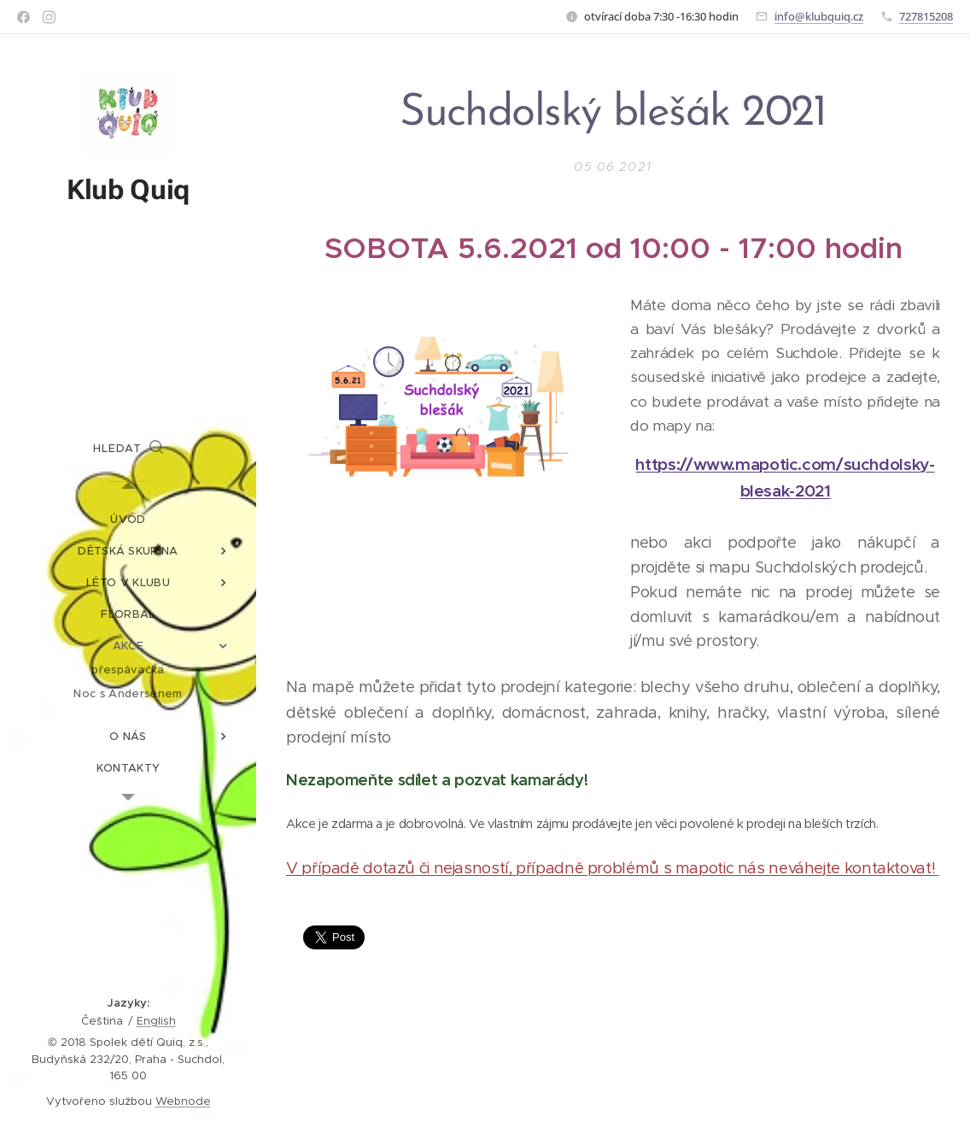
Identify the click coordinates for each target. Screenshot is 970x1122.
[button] (128, 448)
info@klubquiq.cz (818, 16)
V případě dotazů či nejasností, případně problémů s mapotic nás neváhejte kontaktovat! (612, 868)
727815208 (926, 16)
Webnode (183, 1101)
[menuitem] (128, 519)
